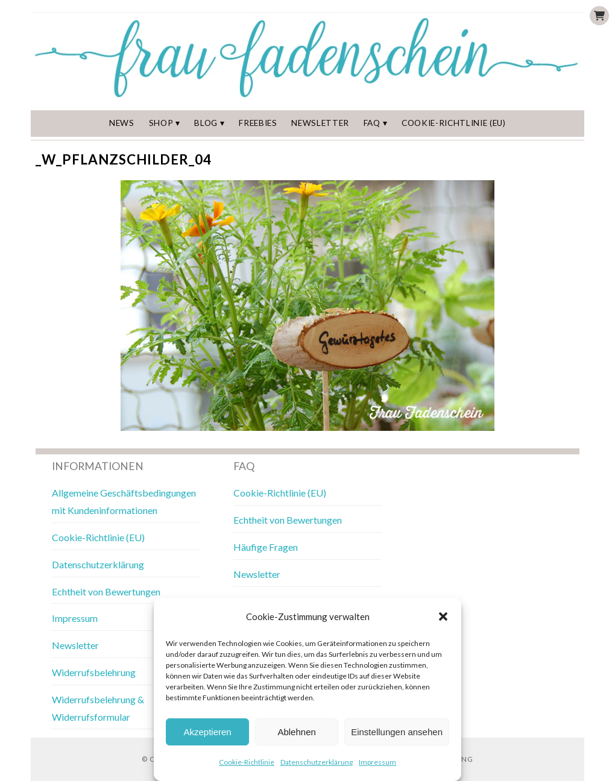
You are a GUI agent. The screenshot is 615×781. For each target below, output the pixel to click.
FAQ (372, 123)
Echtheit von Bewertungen (106, 591)
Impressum (377, 762)
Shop (161, 123)
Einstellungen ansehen (397, 732)
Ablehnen (296, 732)
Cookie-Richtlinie (246, 762)
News (121, 123)
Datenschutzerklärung (316, 762)
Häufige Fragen (265, 547)
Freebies (258, 123)
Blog (206, 123)
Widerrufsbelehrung (94, 672)
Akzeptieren (207, 732)
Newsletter (320, 123)
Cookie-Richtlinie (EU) (454, 123)
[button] (443, 616)
